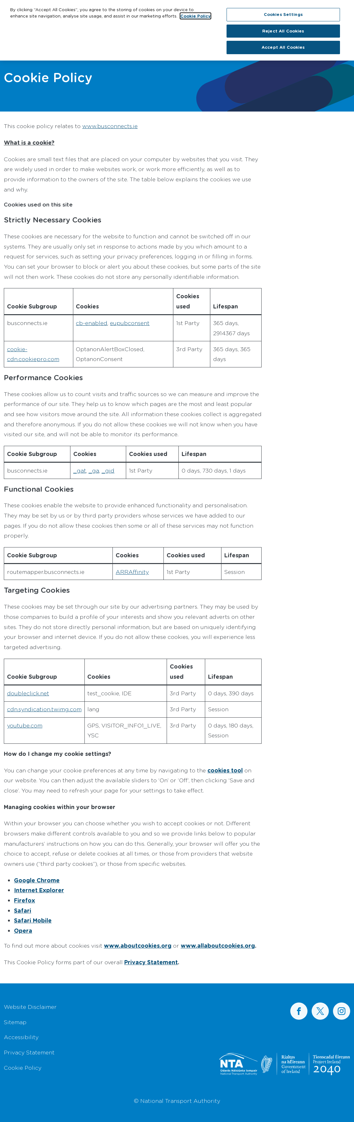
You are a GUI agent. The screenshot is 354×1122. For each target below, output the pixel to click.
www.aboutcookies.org (137, 945)
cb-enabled (91, 322)
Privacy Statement (151, 962)
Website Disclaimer (30, 1006)
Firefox (24, 900)
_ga (94, 470)
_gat (79, 470)
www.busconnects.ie (110, 125)
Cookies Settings (283, 11)
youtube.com (24, 725)
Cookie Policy (22, 1067)
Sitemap (15, 1021)
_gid (108, 470)
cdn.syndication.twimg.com (44, 709)
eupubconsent (129, 322)
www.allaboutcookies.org (218, 945)
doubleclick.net (28, 693)
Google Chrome (37, 880)
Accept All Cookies (283, 44)
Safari (22, 910)
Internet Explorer (39, 890)
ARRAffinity (132, 571)
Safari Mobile (33, 920)
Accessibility (21, 1036)
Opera (23, 930)
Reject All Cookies (283, 28)
